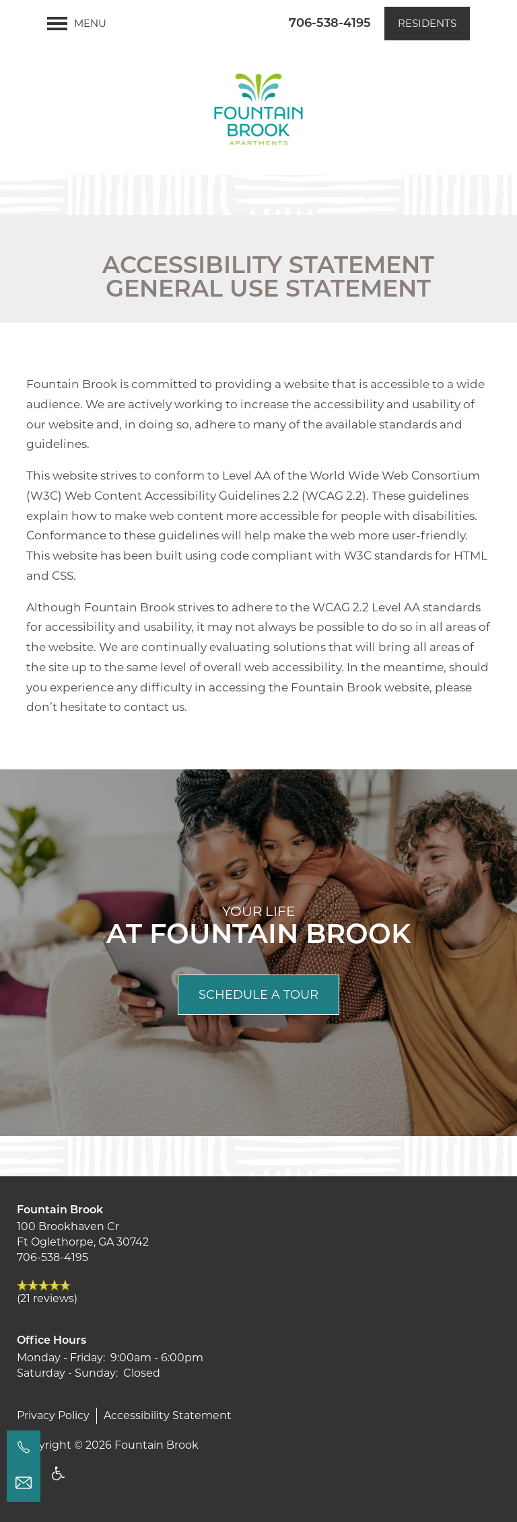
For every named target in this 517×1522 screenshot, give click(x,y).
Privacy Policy (53, 1415)
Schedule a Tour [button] (258, 994)
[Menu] (76, 23)
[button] (427, 23)
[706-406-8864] (23, 1447)
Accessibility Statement (168, 1415)
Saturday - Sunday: (67, 1373)
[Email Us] (23, 1483)
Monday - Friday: (61, 1357)
